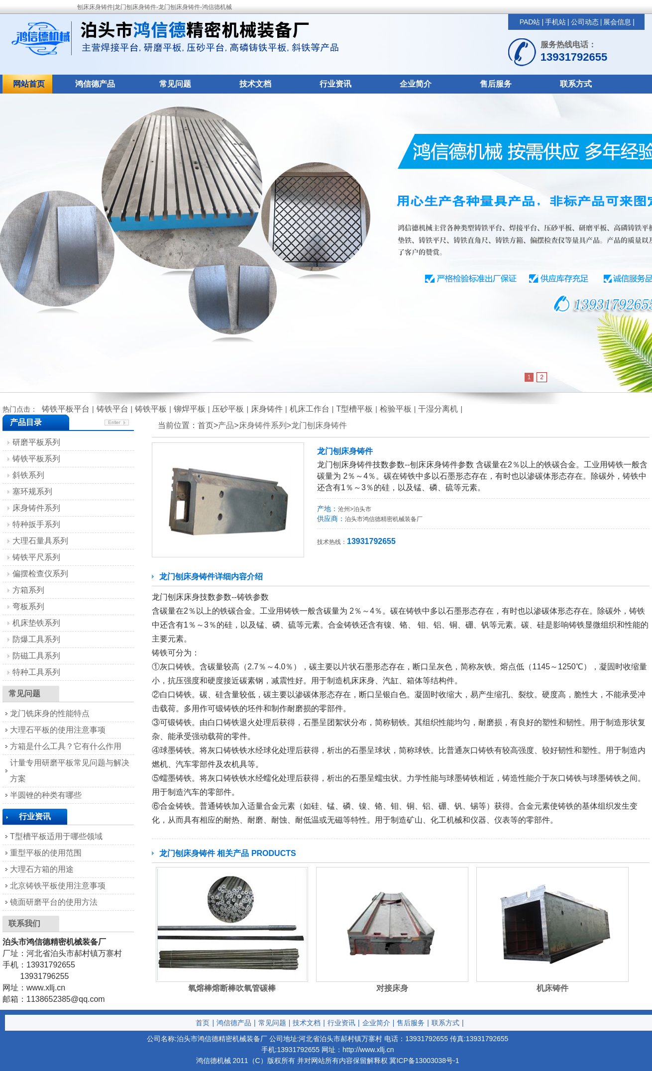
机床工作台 (309, 409)
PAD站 (530, 22)
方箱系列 (28, 590)
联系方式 (576, 84)
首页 (203, 1023)
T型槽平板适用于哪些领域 (56, 836)
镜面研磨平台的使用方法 (54, 902)
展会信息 (617, 22)
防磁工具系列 (36, 655)
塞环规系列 (32, 491)
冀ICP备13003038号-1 (424, 1061)
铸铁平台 (112, 409)
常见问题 (175, 84)
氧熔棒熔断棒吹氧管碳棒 (232, 988)
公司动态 (585, 22)
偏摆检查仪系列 (40, 573)
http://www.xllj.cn (368, 1050)
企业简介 (416, 84)
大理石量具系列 (40, 540)
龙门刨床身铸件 (319, 425)
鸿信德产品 (95, 84)
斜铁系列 (28, 475)
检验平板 (396, 409)
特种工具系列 (36, 672)
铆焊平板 (190, 409)
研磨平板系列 (36, 442)
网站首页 (29, 84)
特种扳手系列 (36, 524)
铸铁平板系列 (36, 458)
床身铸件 (267, 409)
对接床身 (392, 988)
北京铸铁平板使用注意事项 (58, 885)
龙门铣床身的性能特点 (50, 713)
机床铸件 (552, 988)
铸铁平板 (151, 409)
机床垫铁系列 (36, 623)
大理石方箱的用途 (42, 869)
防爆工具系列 (36, 639)
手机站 (555, 22)
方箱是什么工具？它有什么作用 (65, 746)
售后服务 (496, 84)
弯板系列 (28, 606)
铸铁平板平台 (66, 409)
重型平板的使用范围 (46, 853)
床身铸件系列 (263, 425)
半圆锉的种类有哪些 (46, 795)
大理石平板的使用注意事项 (58, 730)
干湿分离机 (438, 409)
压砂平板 (228, 409)
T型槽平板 (354, 409)
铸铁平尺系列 (36, 557)
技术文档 (255, 84)
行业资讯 (335, 84)
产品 (226, 425)
